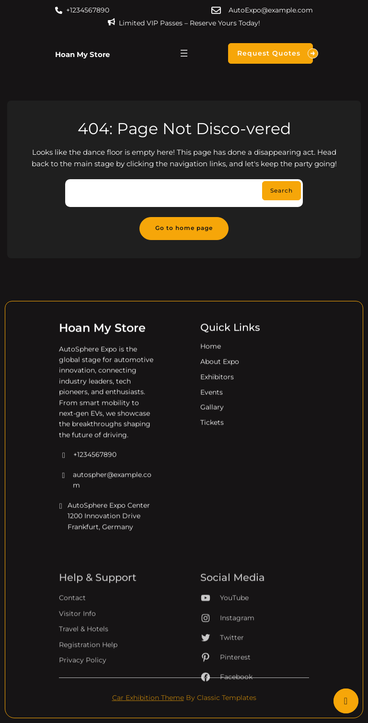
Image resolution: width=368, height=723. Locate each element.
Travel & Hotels (83, 657)
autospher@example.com (105, 487)
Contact (72, 626)
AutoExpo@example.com (271, 10)
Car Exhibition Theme (148, 697)
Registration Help (88, 672)
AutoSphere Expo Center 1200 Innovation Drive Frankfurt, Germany (104, 523)
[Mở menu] (184, 53)
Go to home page (184, 228)
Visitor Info (77, 641)
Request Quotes (275, 53)
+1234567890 (87, 10)
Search (281, 190)
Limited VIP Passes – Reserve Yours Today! (189, 23)
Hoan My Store (82, 54)
